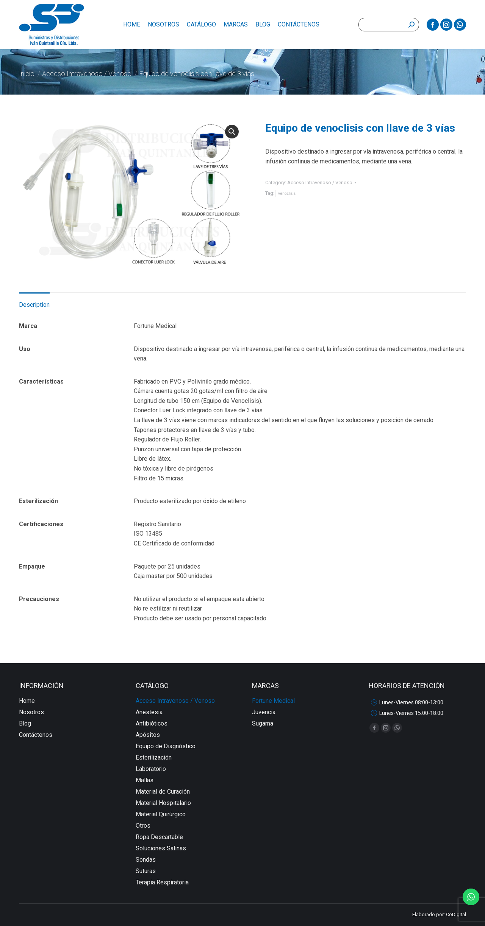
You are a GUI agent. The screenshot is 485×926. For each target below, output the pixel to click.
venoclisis (287, 193)
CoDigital (456, 914)
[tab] (34, 301)
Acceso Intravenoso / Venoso (319, 182)
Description (34, 304)
